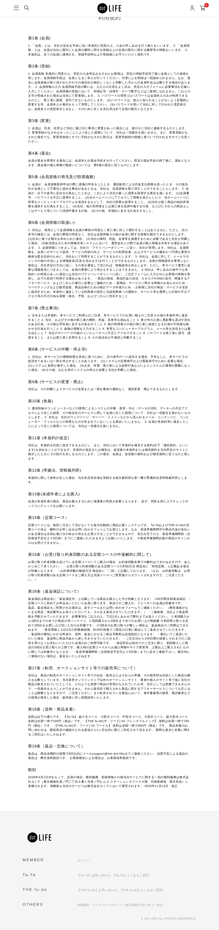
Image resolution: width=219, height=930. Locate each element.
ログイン (83, 860)
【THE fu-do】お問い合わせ (97, 890)
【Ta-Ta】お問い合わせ (93, 875)
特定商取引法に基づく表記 (144, 905)
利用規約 (83, 905)
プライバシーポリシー (107, 905)
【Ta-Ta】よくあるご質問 (130, 875)
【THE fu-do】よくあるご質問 (141, 890)
